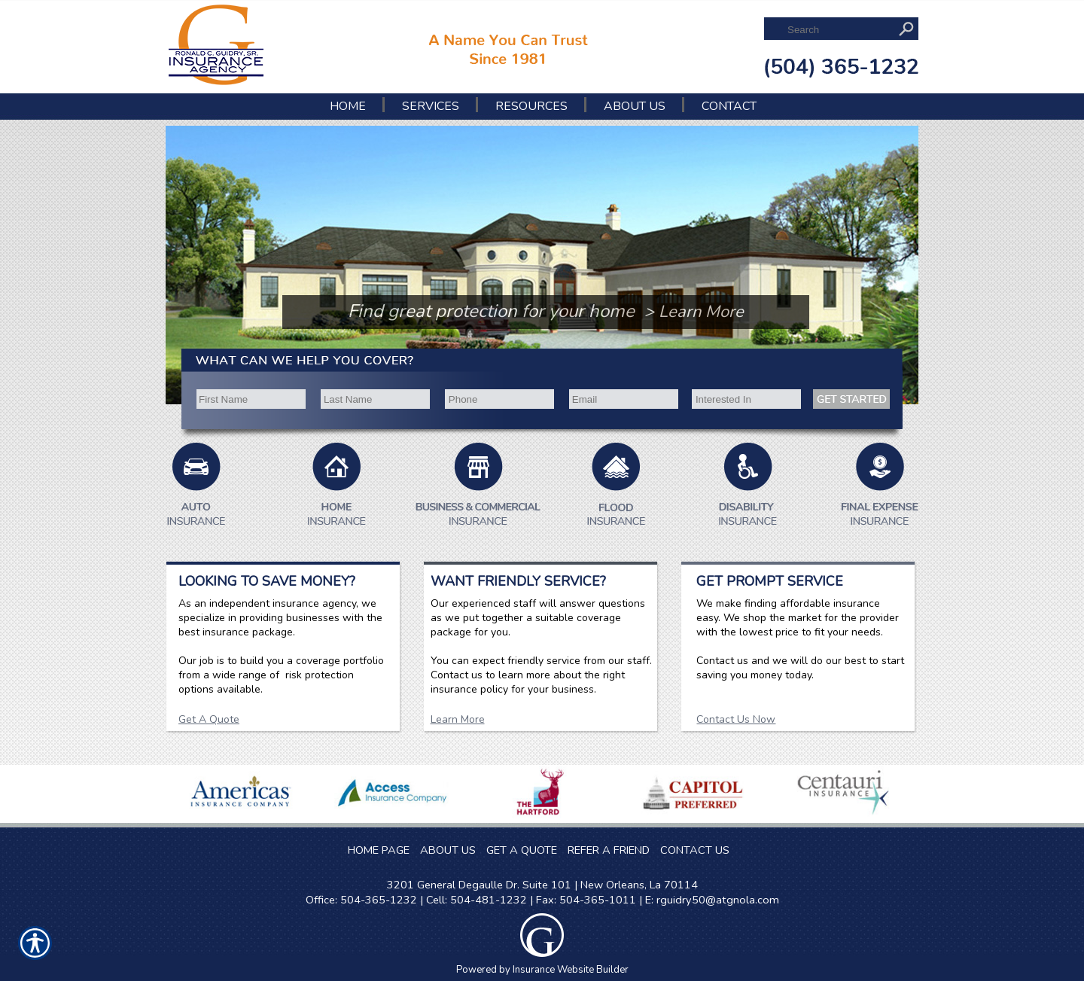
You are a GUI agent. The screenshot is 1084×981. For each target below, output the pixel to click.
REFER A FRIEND (609, 850)
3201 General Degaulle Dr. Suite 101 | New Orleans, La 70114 (542, 884)
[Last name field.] (374, 399)
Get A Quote (208, 719)
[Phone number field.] (499, 399)
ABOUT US (448, 850)
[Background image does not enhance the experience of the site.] (219, 153)
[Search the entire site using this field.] (838, 29)
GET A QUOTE (521, 850)
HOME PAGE (379, 850)
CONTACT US (694, 850)
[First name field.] (249, 399)
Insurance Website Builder (571, 969)
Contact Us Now (735, 719)
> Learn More (694, 311)
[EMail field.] (623, 399)
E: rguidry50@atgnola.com (712, 899)
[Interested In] (746, 399)
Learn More (458, 719)
